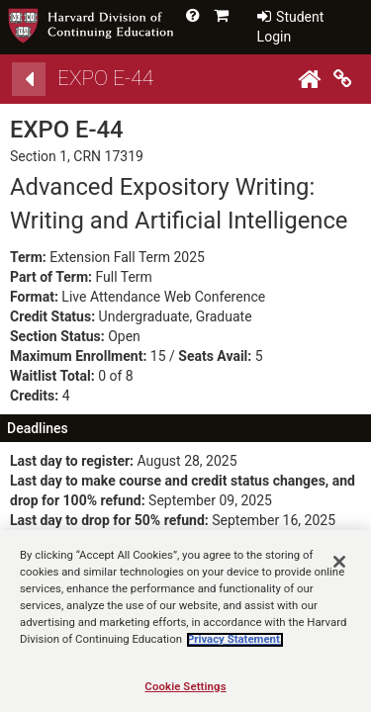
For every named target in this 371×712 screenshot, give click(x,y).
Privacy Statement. (235, 654)
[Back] (29, 79)
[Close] (339, 575)
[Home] (308, 79)
